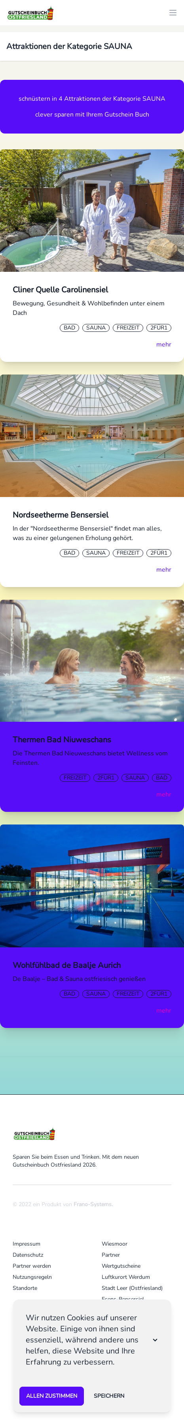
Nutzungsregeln (32, 1277)
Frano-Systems (93, 1204)
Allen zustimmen (51, 1396)
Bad (69, 327)
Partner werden (32, 1266)
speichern (109, 1396)
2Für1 (158, 327)
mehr (163, 344)
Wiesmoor (114, 1244)
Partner (111, 1255)
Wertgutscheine (121, 1266)
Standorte (25, 1288)
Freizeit (128, 327)
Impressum (26, 1244)
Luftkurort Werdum (126, 1277)
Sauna (96, 327)
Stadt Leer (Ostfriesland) (132, 1288)
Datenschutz (28, 1255)
